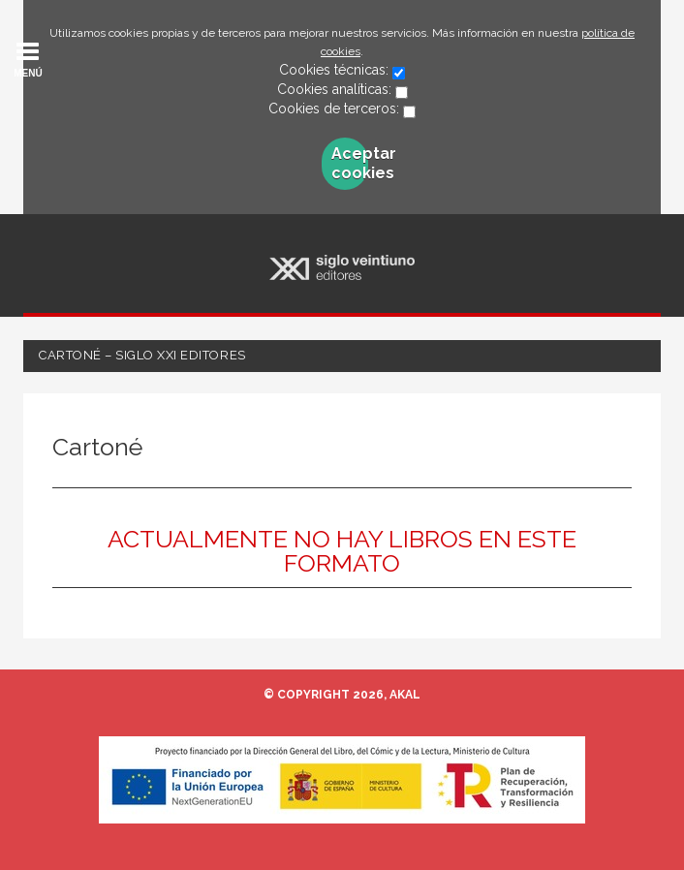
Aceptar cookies (350, 163)
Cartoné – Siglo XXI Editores (142, 355)
